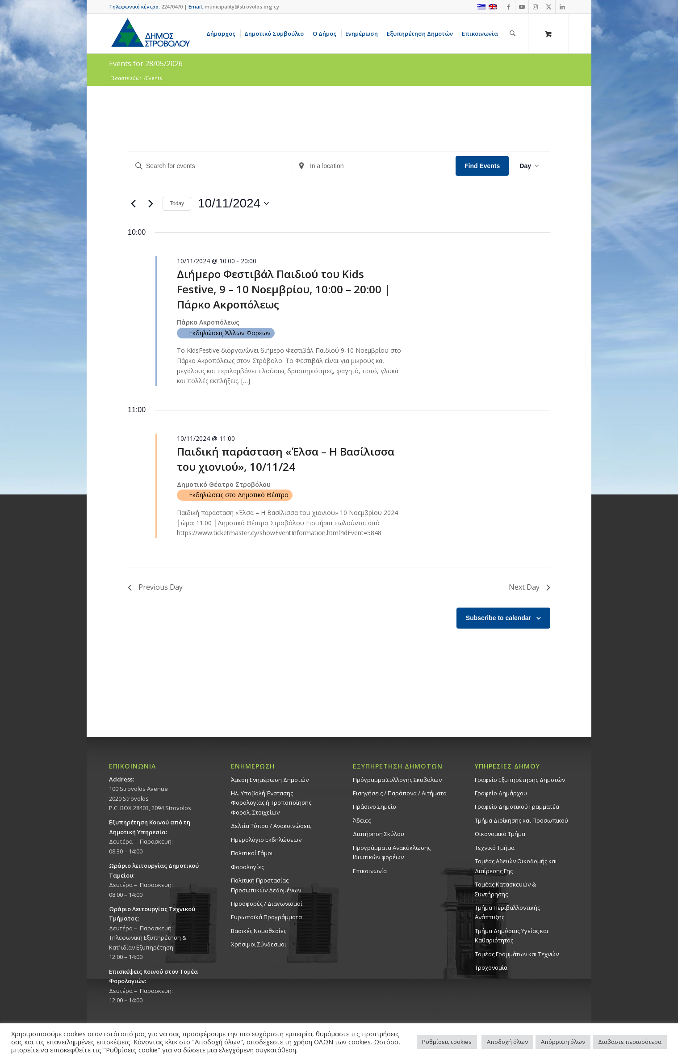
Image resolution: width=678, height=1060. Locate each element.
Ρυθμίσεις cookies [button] (447, 1042)
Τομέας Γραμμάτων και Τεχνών (517, 954)
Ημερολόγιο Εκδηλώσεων (266, 840)
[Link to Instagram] (535, 6)
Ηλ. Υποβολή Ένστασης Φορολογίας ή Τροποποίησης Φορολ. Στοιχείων (271, 802)
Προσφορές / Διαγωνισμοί (266, 904)
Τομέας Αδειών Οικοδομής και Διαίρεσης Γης (516, 865)
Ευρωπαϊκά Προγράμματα (266, 917)
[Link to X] (548, 6)
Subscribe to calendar (498, 617)
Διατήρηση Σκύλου (378, 834)
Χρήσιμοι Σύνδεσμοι (258, 944)
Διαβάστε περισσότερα (629, 1042)
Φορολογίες (247, 867)
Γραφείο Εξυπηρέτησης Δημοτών (520, 780)
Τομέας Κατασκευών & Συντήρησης (505, 889)
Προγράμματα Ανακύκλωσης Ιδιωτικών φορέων (392, 852)
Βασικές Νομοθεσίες (258, 931)
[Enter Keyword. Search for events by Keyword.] (210, 166)
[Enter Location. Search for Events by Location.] (374, 166)
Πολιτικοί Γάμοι (252, 853)
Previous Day (155, 587)
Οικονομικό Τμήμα (500, 834)
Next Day (529, 587)
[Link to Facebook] (508, 6)
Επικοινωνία (370, 871)
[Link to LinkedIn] (562, 6)
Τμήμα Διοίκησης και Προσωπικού (521, 820)
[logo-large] (150, 33)
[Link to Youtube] (521, 6)
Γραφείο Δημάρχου (501, 793)
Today (177, 203)
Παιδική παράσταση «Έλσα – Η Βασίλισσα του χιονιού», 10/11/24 (285, 459)
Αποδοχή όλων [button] (507, 1042)
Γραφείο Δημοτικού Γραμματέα (517, 806)
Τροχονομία (491, 967)
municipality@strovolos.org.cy (242, 6)
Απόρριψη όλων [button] (563, 1042)
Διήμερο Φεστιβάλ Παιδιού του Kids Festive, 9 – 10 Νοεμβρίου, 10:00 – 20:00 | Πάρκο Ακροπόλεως (283, 289)
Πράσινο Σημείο (374, 806)
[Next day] (150, 203)
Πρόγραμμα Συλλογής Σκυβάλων (397, 780)
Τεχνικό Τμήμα (495, 848)
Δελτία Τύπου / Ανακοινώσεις (271, 826)
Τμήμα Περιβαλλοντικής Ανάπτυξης (507, 912)
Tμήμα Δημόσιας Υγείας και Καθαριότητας (511, 935)
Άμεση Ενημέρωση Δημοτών (270, 780)
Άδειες (362, 820)
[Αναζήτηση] (512, 33)
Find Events (482, 165)
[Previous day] (133, 203)
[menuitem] (222, 33)
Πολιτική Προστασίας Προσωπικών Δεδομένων (266, 885)
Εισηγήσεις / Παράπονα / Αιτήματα (400, 793)
